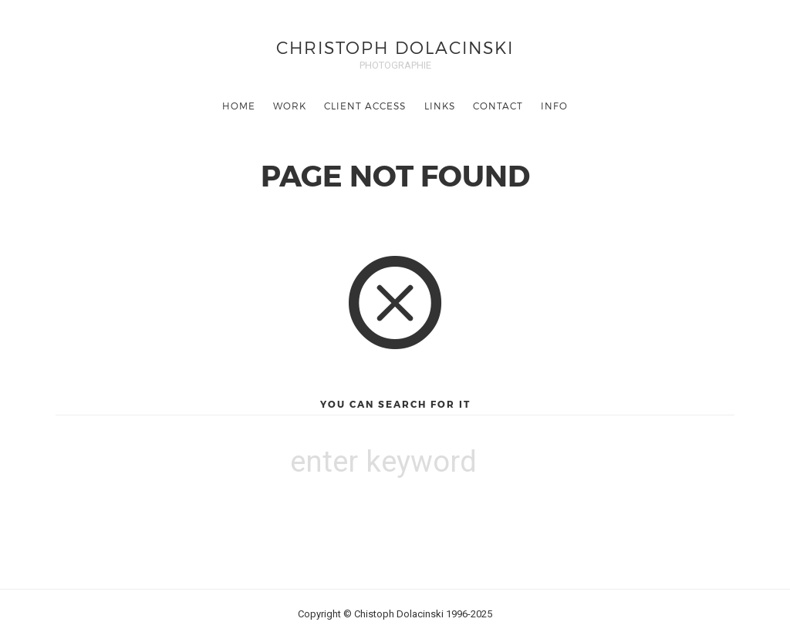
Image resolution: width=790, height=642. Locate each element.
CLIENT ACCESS (365, 105)
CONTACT (498, 105)
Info (554, 105)
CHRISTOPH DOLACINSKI (395, 46)
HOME (238, 105)
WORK (289, 105)
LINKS (439, 105)
